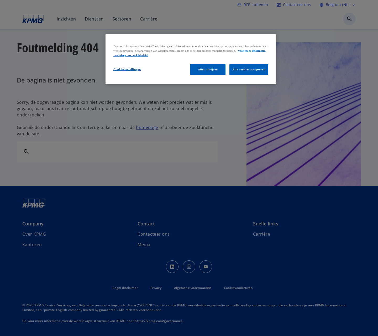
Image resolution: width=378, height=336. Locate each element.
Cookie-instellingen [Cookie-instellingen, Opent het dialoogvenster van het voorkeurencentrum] (127, 69)
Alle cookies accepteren (248, 69)
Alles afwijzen (208, 69)
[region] (191, 59)
